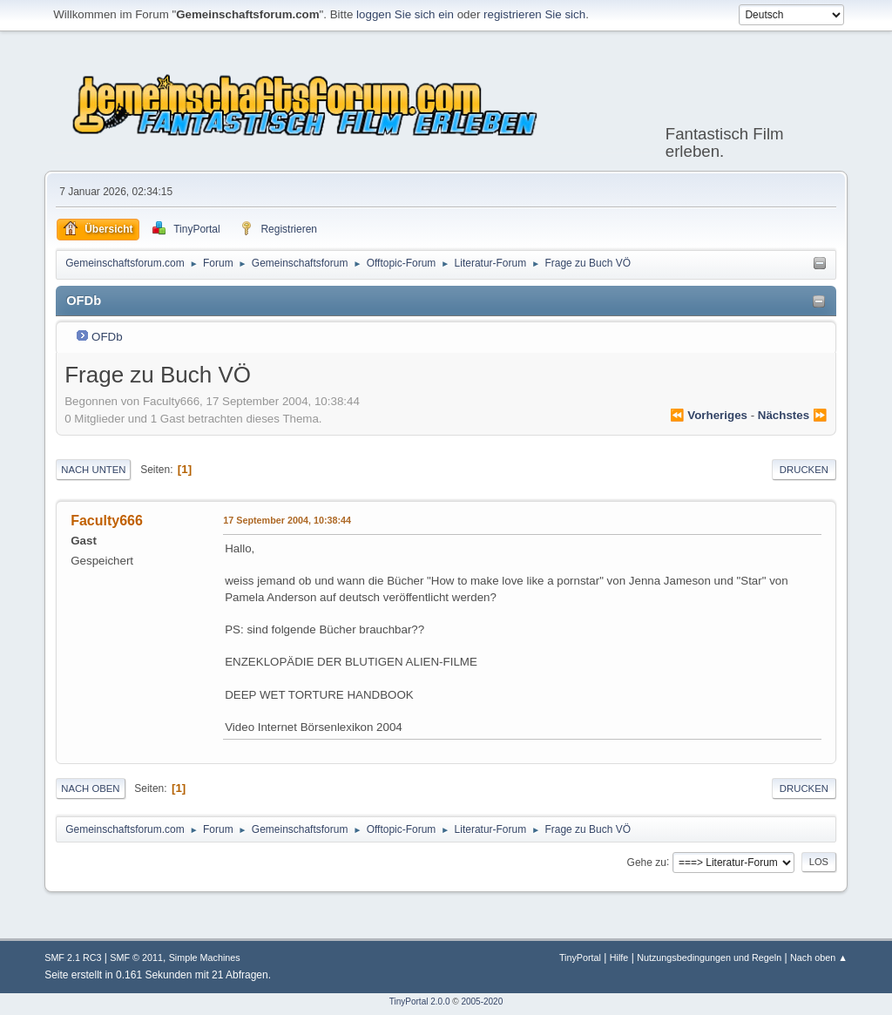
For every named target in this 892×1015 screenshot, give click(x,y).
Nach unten (93, 469)
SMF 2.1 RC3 (72, 957)
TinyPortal (580, 957)
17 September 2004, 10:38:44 (287, 520)
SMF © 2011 (136, 957)
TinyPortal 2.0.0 (419, 1001)
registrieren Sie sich (534, 14)
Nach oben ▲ (819, 957)
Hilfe (619, 957)
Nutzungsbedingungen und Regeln (709, 957)
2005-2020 (482, 1001)
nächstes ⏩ (793, 415)
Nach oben (90, 788)
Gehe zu (646, 862)
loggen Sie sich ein (405, 14)
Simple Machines (204, 957)
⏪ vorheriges (708, 415)
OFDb (107, 336)
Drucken (804, 469)
